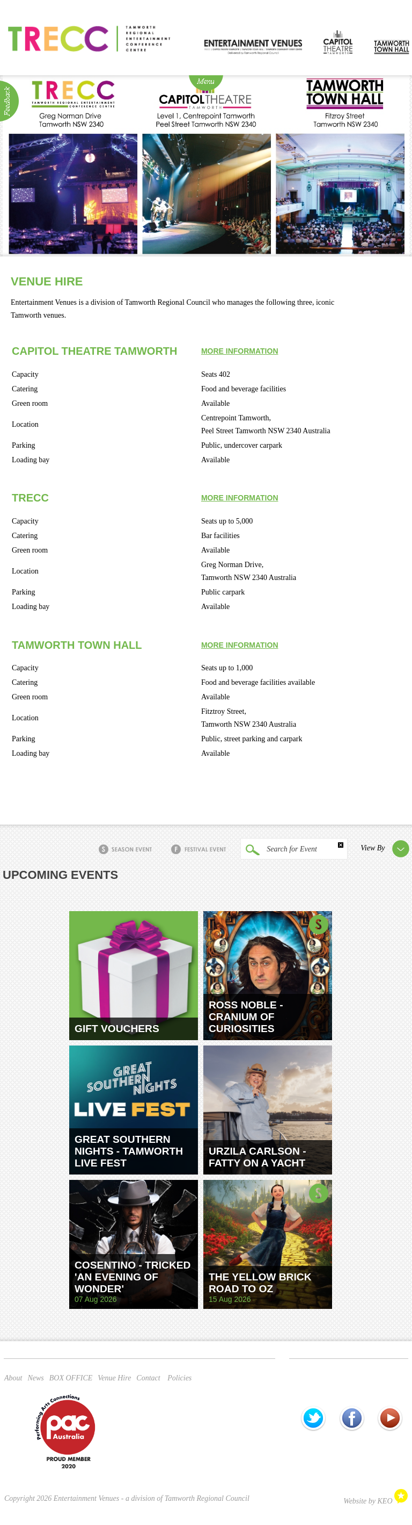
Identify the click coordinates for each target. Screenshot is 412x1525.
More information (239, 351)
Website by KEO (375, 1501)
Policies (179, 1378)
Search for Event (278, 849)
